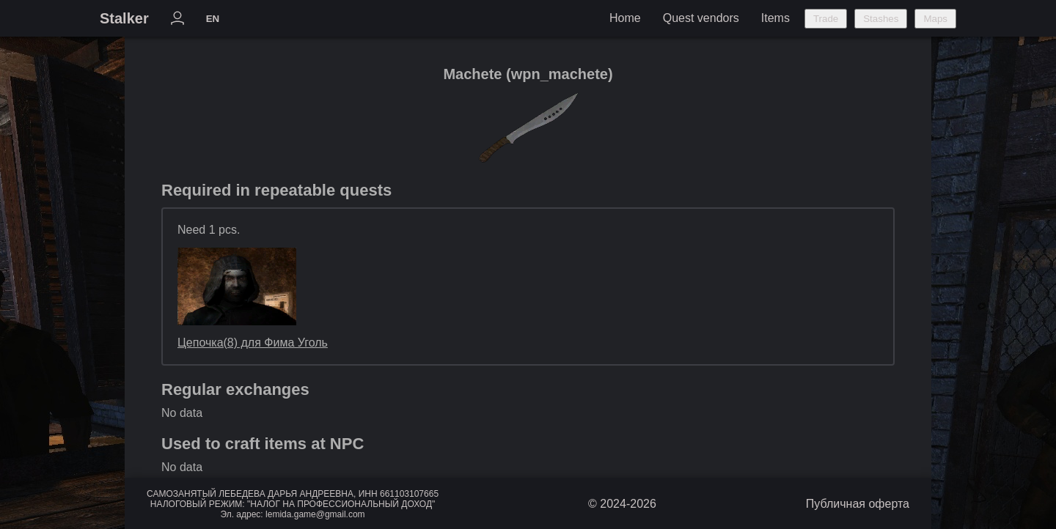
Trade (825, 18)
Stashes (880, 18)
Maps (935, 18)
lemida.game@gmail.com (315, 514)
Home (625, 18)
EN (213, 18)
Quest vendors (701, 18)
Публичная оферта (857, 503)
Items (775, 18)
